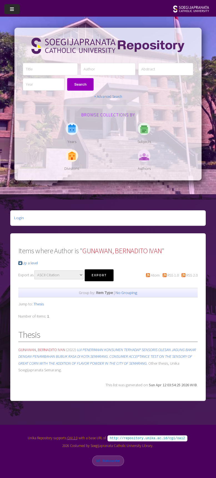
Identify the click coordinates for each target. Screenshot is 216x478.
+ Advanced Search (108, 96)
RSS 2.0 (192, 275)
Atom (155, 275)
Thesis (39, 303)
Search (80, 84)
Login (19, 217)
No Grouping (126, 292)
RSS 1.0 (173, 275)
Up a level (30, 262)
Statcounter (111, 460)
